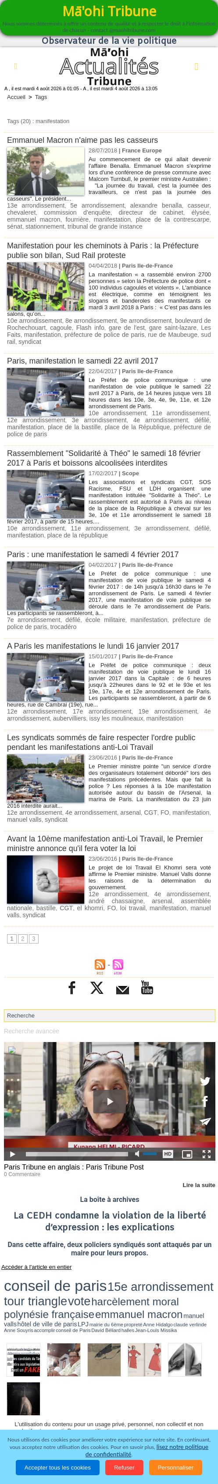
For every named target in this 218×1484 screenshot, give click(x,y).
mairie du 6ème (168, 1258)
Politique (52, 1390)
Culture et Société (171, 1390)
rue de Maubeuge (141, 332)
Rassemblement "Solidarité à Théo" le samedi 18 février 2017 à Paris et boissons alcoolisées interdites (105, 439)
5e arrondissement (84, 205)
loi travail (91, 885)
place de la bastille (30, 416)
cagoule (56, 325)
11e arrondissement (171, 402)
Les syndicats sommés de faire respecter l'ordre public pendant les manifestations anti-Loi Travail (107, 721)
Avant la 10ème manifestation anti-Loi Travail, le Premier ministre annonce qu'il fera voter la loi (95, 821)
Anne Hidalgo (196, 1258)
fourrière (17, 218)
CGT (151, 791)
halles (81, 1261)
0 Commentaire (20, 1142)
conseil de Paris (51, 1261)
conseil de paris (31, 1248)
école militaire (93, 600)
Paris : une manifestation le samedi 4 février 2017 (98, 535)
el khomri (54, 885)
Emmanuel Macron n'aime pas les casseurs (87, 140)
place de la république (72, 516)
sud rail (176, 332)
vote (157, 1249)
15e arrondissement (88, 1249)
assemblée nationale (180, 878)
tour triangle (133, 1249)
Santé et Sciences (105, 1402)
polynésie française (28, 1257)
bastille (16, 885)
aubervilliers (65, 697)
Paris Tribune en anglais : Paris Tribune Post (69, 1136)
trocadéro (34, 607)
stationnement (171, 218)
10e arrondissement (33, 318)
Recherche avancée (29, 1000)
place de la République (86, 416)
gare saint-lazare (159, 325)
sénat (143, 218)
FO (166, 791)
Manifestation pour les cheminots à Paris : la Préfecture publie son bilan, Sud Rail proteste (90, 248)
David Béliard (69, 1261)
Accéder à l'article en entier (30, 1234)
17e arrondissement (101, 691)
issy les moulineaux (107, 697)
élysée (144, 211)
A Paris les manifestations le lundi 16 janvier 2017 (98, 625)
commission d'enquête (37, 211)
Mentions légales (154, 1414)
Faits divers (25, 1402)
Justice (61, 1402)
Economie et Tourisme (106, 1390)
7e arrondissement (31, 600)
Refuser (124, 1467)
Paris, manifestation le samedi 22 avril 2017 (87, 350)
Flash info (83, 325)
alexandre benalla (134, 205)
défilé (164, 409)
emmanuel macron (184, 211)
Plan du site (100, 1374)
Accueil (16, 97)
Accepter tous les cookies (58, 1467)
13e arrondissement (32, 205)
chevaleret (196, 205)
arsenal (130, 791)
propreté (182, 1258)
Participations (101, 1414)
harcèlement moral (187, 1249)
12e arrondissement (35, 691)
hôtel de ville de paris (135, 1258)
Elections (153, 1402)
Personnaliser (176, 1467)
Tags (41, 97)
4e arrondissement (128, 409)
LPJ (155, 1258)
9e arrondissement (145, 318)
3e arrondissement (75, 409)
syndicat (199, 332)
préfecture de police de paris (80, 332)
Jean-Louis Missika (97, 1261)
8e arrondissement (90, 318)
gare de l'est (117, 325)
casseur (170, 205)
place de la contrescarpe (100, 218)
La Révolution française (40, 1414)
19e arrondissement (167, 691)
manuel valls (23, 798)
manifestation (48, 218)
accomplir (36, 1261)
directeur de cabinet (101, 211)
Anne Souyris (21, 1261)
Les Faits (197, 325)
